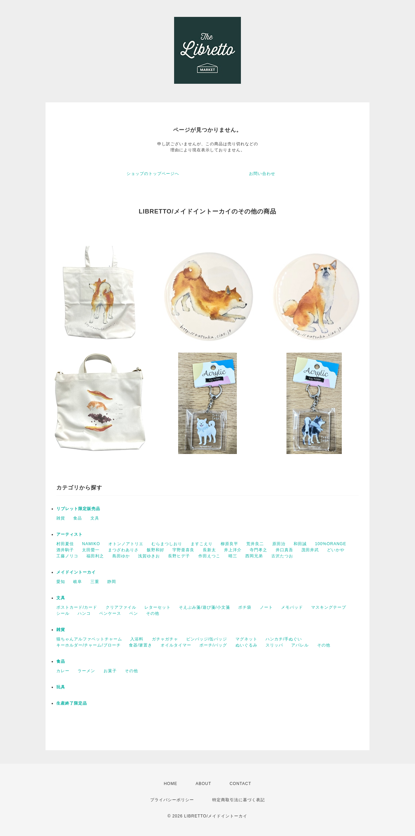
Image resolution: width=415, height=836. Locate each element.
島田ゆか (121, 556)
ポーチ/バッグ (213, 645)
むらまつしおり (166, 543)
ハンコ (84, 613)
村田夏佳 (65, 543)
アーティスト (69, 534)
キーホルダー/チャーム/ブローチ (88, 645)
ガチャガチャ (165, 639)
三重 (94, 581)
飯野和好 (155, 550)
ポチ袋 (244, 607)
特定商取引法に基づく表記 (238, 799)
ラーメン (86, 670)
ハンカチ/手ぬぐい (284, 639)
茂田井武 (310, 550)
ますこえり (202, 543)
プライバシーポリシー (172, 799)
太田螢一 (91, 550)
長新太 (209, 550)
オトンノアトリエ (125, 543)
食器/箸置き (140, 645)
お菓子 (110, 670)
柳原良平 (229, 543)
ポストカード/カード (76, 607)
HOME (170, 783)
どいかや (335, 550)
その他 (152, 613)
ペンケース (110, 613)
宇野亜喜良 (183, 550)
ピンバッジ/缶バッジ (206, 639)
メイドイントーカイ (76, 572)
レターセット (157, 607)
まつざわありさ (123, 550)
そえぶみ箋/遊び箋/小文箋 (204, 607)
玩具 (60, 687)
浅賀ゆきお (149, 556)
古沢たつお (282, 556)
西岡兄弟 (254, 556)
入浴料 (136, 639)
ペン (133, 613)
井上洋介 (233, 550)
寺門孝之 (258, 550)
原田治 (278, 543)
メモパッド (292, 607)
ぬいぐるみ (246, 645)
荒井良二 (255, 543)
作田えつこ (209, 556)
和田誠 (300, 543)
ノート (266, 607)
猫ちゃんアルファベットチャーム (89, 639)
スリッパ (274, 645)
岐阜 (77, 581)
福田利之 (95, 556)
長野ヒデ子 (179, 556)
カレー (63, 670)
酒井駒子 (65, 550)
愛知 (60, 581)
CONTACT (240, 783)
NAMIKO (91, 543)
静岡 (111, 581)
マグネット (246, 639)
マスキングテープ (328, 607)
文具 (94, 518)
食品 (77, 518)
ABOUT (203, 783)
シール (63, 613)
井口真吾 (284, 550)
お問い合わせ (262, 173)
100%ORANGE (330, 543)
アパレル (300, 645)
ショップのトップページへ (153, 173)
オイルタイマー (176, 645)
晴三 (232, 556)
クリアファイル (121, 607)
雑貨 (60, 518)
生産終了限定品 (71, 703)
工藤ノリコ (67, 556)
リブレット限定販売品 (78, 508)
